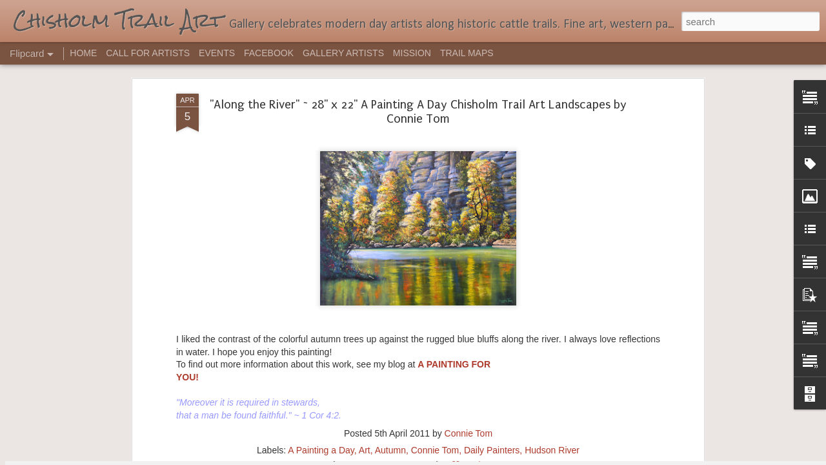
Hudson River (552, 183)
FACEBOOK (269, 53)
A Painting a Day (321, 183)
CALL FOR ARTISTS (148, 53)
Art (364, 183)
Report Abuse (491, 458)
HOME (83, 53)
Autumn (390, 183)
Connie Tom (468, 166)
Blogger (453, 458)
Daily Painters (491, 183)
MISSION (412, 53)
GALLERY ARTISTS (343, 53)
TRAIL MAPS (467, 53)
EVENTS (217, 53)
